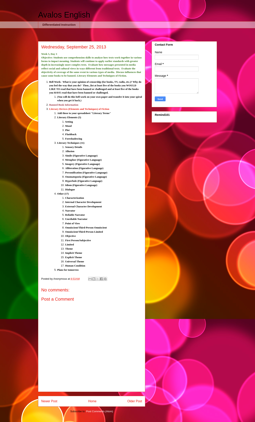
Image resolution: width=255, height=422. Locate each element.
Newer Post (49, 401)
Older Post (134, 401)
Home (92, 401)
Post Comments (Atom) (99, 411)
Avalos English (64, 14)
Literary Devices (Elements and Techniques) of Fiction (79, 108)
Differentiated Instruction (59, 24)
